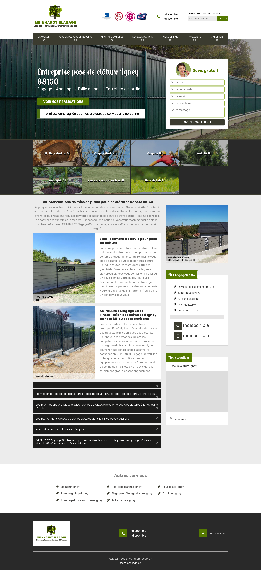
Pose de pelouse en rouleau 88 (76, 38)
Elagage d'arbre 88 (142, 38)
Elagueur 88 (44, 38)
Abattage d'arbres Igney (124, 486)
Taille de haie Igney (121, 500)
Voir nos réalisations (63, 102)
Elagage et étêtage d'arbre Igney (129, 493)
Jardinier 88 (217, 38)
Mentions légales (130, 563)
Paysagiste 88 (194, 38)
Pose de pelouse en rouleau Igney (79, 500)
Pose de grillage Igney (72, 493)
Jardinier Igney (169, 493)
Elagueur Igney (68, 486)
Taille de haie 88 (170, 38)
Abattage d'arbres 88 (112, 38)
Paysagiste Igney (171, 486)
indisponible (170, 14)
